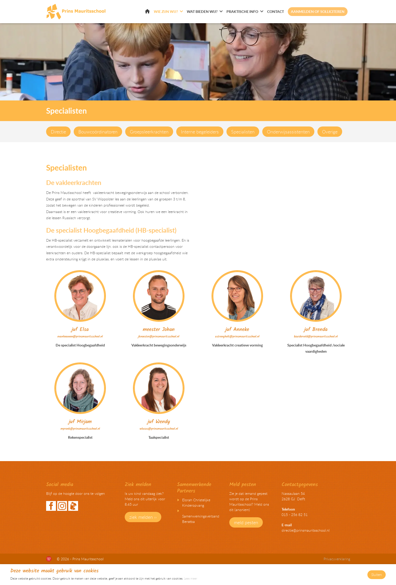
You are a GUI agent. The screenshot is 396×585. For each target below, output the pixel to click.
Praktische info (242, 11)
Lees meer (190, 578)
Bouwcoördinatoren (97, 132)
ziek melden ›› (143, 517)
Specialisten (243, 132)
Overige (330, 132)
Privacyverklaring (337, 558)
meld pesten (246, 522)
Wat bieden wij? (202, 11)
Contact (275, 11)
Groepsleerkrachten (149, 132)
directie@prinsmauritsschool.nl (306, 530)
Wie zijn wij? (166, 11)
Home (147, 11)
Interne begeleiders (200, 132)
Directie (58, 132)
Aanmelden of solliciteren (317, 11)
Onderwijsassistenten (288, 132)
